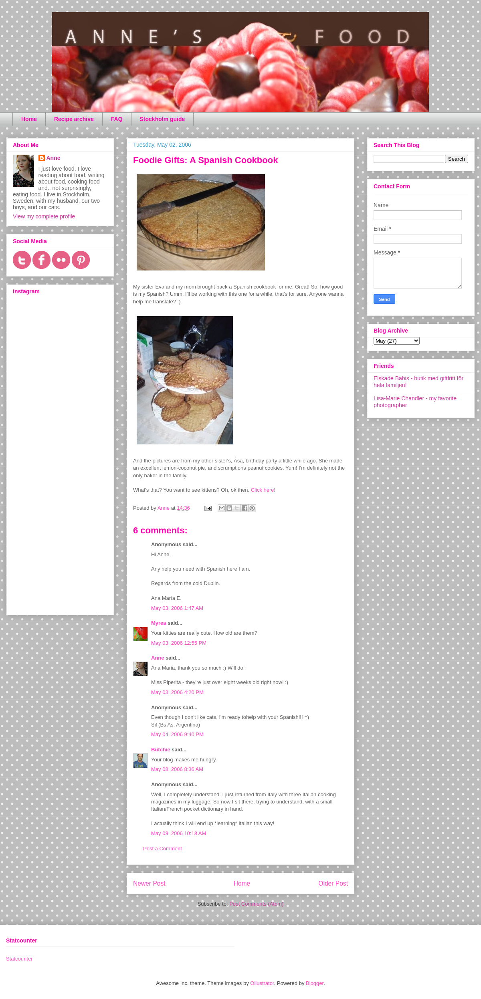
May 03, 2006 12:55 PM (178, 643)
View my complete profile (44, 216)
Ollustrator (262, 983)
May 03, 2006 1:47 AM (177, 608)
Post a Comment (162, 849)
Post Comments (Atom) (256, 904)
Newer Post (149, 883)
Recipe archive (74, 119)
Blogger (314, 983)
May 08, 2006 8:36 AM (177, 769)
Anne (157, 658)
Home (29, 119)
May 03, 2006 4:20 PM (177, 692)
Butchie (160, 750)
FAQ (117, 119)
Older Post (333, 883)
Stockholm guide (162, 119)
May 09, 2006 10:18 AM (178, 833)
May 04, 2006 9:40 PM (177, 734)
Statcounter (19, 959)
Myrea (158, 623)
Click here (262, 490)
